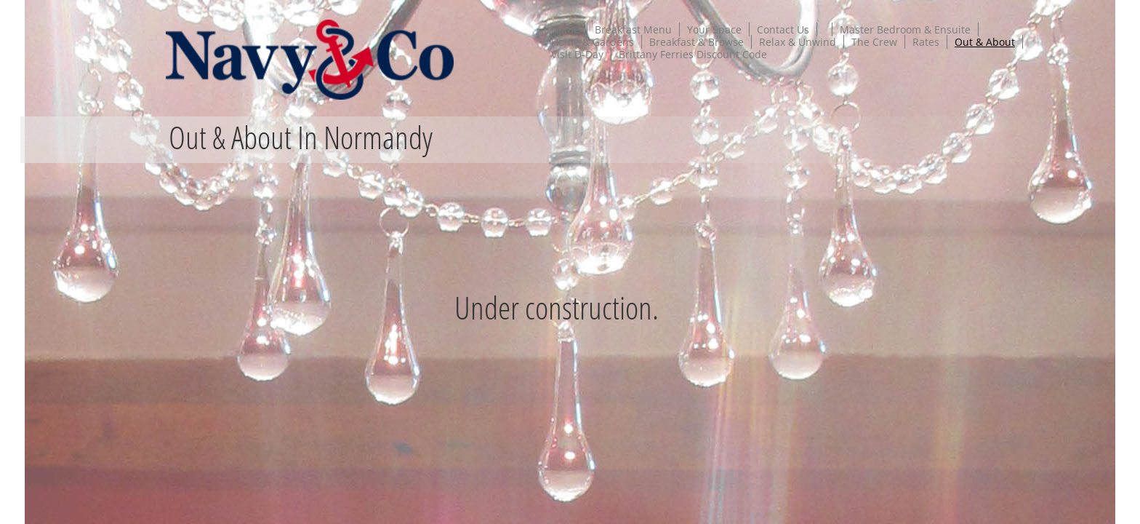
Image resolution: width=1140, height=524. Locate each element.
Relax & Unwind (797, 42)
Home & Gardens (592, 42)
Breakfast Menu (633, 29)
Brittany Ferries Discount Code (693, 54)
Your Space (714, 29)
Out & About (985, 42)
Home (565, 29)
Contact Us (783, 29)
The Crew (874, 42)
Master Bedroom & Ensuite (905, 29)
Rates (925, 42)
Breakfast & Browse (696, 42)
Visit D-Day (577, 54)
